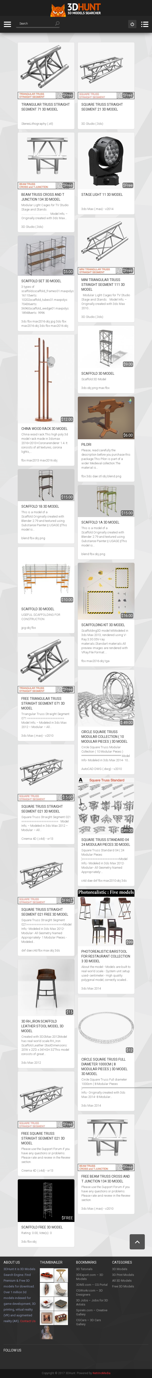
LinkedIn (57, 1360)
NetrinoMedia (101, 1373)
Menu (144, 24)
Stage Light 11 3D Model (102, 195)
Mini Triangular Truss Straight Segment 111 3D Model (103, 284)
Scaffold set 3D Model (41, 281)
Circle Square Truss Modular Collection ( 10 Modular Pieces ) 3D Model (104, 736)
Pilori (86, 444)
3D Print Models (123, 1275)
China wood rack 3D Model (44, 429)
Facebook (7, 1360)
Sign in (132, 24)
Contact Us (28, 1321)
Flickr (76, 1360)
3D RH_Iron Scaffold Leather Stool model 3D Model (42, 1026)
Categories (7, 24)
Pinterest (17, 1360)
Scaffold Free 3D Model (42, 1227)
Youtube (47, 1360)
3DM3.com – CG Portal (92, 1284)
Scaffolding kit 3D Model (103, 625)
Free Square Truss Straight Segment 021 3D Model (43, 1138)
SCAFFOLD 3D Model (37, 609)
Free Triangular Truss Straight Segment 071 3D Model (43, 703)
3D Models (119, 1269)
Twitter (27, 1360)
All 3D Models (122, 1280)
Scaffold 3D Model (97, 373)
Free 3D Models (123, 1286)
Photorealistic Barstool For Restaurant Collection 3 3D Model (105, 956)
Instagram (37, 1360)
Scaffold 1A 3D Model (100, 522)
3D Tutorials (84, 1269)
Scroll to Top (137, 1241)
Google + (66, 1360)
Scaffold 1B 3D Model (40, 506)
